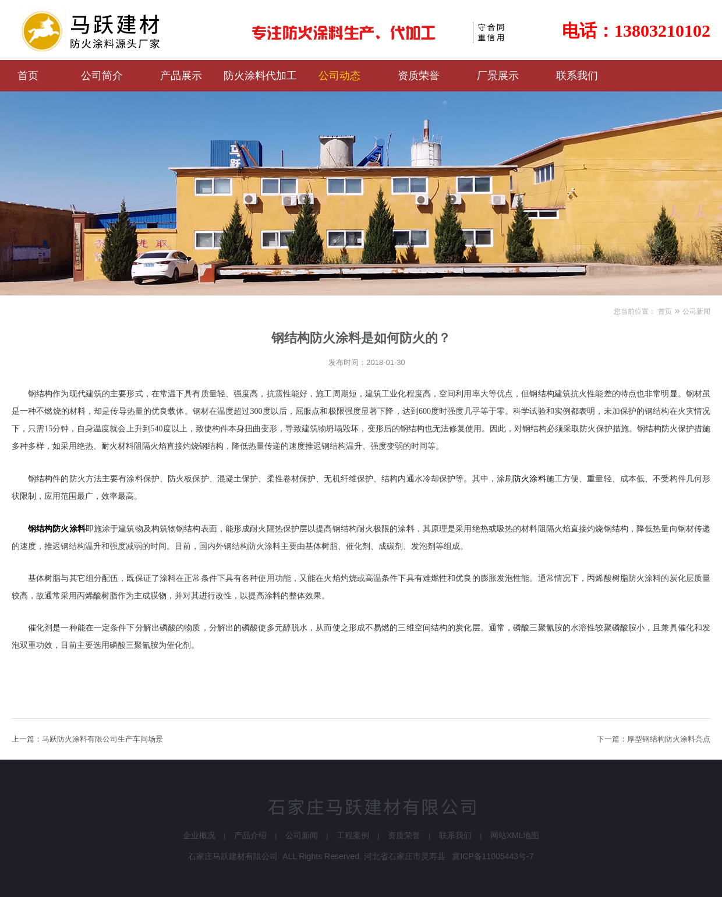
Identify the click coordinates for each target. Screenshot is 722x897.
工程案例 (353, 835)
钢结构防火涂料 (57, 528)
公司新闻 (696, 311)
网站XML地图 (515, 835)
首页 (665, 311)
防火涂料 (529, 478)
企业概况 (199, 835)
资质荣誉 (404, 835)
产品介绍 (250, 835)
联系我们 (455, 835)
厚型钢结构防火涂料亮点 (668, 739)
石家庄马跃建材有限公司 (233, 856)
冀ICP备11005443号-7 (492, 856)
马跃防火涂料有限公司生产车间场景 (102, 739)
